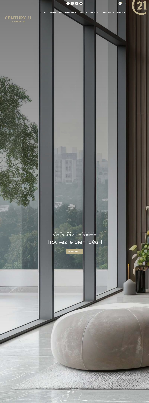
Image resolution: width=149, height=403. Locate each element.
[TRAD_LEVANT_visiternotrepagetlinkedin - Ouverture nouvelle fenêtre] (81, 3)
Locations (94, 12)
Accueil (43, 12)
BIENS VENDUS (108, 12)
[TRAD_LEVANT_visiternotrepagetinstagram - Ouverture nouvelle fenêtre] (72, 3)
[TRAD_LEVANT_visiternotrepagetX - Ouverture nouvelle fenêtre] (76, 3)
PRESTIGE (83, 12)
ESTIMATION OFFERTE (67, 12)
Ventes (53, 12)
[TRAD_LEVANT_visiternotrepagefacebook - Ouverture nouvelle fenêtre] (68, 3)
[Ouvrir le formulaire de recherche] (74, 251)
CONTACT (121, 12)
